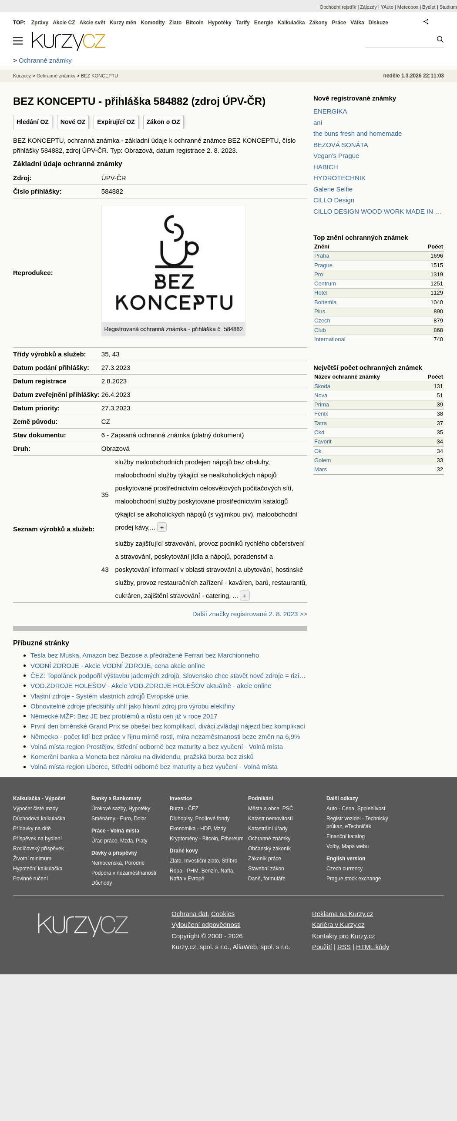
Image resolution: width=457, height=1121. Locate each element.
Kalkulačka (291, 23)
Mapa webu (355, 846)
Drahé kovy (184, 851)
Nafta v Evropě (187, 879)
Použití (322, 946)
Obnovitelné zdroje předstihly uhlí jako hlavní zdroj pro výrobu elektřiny (132, 706)
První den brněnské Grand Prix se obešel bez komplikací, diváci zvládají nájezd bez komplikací (167, 726)
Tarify (243, 23)
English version (345, 859)
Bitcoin (195, 23)
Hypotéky (220, 23)
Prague (323, 265)
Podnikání (260, 798)
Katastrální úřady (268, 829)
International (330, 339)
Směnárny (103, 819)
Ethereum (232, 839)
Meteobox (407, 7)
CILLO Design (333, 200)
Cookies (223, 913)
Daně (254, 879)
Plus (319, 311)
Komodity (153, 23)
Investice (181, 798)
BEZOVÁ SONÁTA (340, 144)
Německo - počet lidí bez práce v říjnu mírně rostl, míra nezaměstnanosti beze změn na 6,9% (165, 736)
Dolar (140, 819)
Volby (332, 846)
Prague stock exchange (353, 879)
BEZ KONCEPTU (99, 75)
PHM (192, 871)
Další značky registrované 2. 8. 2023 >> (249, 614)
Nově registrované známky (354, 98)
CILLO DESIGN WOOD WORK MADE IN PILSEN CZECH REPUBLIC (378, 211)
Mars (320, 469)
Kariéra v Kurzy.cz (338, 924)
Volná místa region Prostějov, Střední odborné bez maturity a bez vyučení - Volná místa (156, 746)
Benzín (210, 871)
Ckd (319, 432)
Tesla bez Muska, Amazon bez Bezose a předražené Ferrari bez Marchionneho (144, 655)
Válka (357, 23)
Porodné (134, 863)
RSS (344, 946)
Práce (339, 23)
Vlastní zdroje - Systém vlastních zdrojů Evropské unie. (110, 696)
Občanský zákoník (269, 849)
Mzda (126, 841)
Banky (99, 798)
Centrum (325, 283)
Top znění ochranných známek (360, 237)
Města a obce (263, 809)
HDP (205, 829)
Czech (322, 320)
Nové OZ (73, 121)
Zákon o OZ (163, 121)
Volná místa (124, 831)
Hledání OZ (33, 121)
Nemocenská (106, 863)
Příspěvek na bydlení (37, 839)
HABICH (325, 167)
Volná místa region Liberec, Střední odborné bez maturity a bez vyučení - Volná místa (154, 766)
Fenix (321, 413)
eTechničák (358, 826)
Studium (448, 7)
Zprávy (39, 23)
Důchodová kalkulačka (39, 819)
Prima (321, 404)
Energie (263, 23)
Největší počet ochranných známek (367, 367)
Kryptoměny (184, 839)
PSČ (287, 809)
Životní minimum (32, 859)
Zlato (175, 23)
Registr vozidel (343, 819)
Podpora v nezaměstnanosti (123, 873)
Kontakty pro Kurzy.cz (343, 936)
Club (320, 330)
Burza (176, 809)
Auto (331, 809)
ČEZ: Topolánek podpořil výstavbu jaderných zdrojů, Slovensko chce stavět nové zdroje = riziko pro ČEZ (168, 675)
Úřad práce (104, 841)
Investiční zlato (201, 861)
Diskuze (378, 23)
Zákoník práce (264, 859)
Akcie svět (92, 23)
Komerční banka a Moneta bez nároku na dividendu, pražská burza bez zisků (142, 756)
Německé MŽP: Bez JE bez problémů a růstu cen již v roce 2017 (123, 716)
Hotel (320, 292)
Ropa (176, 871)
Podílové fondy (212, 819)
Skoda (322, 386)
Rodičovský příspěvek (38, 849)
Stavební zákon (266, 869)
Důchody (101, 883)
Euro (125, 819)
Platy (142, 841)
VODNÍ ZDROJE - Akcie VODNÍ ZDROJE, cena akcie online (117, 665)
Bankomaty (127, 798)
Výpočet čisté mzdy (35, 809)
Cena (348, 809)
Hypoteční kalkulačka (37, 869)
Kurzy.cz (22, 75)
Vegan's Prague (336, 155)
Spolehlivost (371, 809)
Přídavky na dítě (32, 829)
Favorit (323, 441)
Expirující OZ (115, 121)
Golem (322, 460)
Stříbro (229, 861)
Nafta (227, 871)
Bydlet (429, 7)
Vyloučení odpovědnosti (206, 924)
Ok (318, 451)
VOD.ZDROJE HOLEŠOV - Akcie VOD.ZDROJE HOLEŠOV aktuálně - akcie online (151, 685)
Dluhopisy (181, 819)
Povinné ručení (30, 879)
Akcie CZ (64, 23)
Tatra (320, 423)
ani (317, 122)
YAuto (387, 7)
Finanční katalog (345, 836)
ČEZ (193, 809)
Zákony (318, 23)
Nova (320, 395)
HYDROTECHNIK (339, 177)
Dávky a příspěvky (114, 853)
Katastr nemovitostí (270, 819)
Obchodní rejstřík (338, 7)
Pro (318, 274)
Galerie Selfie (333, 189)
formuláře (274, 879)
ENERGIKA (330, 111)
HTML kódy (372, 946)
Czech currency (344, 869)
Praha (321, 255)
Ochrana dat (189, 913)
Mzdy (220, 829)
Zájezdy (368, 7)
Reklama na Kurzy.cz (342, 913)
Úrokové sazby (108, 809)
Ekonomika (182, 829)
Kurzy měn (123, 23)
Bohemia (325, 302)
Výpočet (55, 798)
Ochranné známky (56, 75)
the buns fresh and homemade (357, 133)
